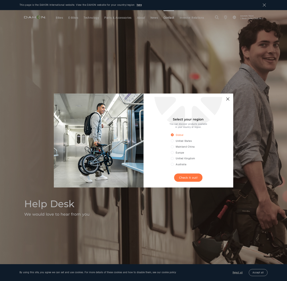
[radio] (185, 135)
